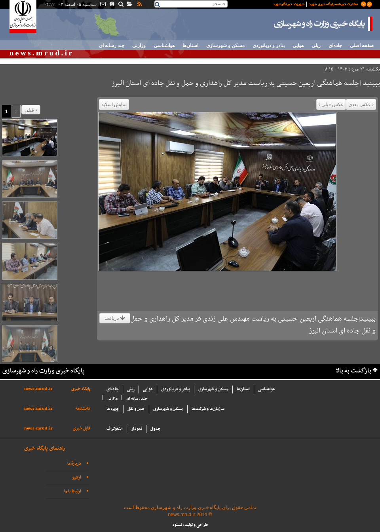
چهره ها (112, 409)
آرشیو (76, 477)
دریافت (114, 318)
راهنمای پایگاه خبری (44, 448)
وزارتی (139, 45)
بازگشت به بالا (353, 371)
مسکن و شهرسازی (225, 45)
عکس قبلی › (331, 104)
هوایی (298, 45)
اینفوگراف (114, 429)
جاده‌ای (335, 45)
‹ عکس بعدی (361, 104)
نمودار (136, 429)
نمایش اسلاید (114, 104)
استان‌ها (190, 45)
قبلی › (31, 110)
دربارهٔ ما (74, 463)
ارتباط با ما (72, 491)
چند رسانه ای (111, 45)
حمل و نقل (136, 409)
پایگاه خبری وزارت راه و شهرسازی (323, 24)
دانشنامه (83, 408)
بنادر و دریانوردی (269, 45)
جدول (155, 429)
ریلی (316, 45)
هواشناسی (164, 45)
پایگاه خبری (80, 389)
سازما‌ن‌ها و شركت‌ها (208, 409)
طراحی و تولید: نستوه (190, 525)
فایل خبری (81, 428)
